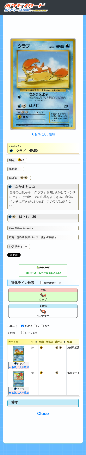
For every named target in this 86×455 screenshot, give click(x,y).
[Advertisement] (43, 25)
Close (43, 413)
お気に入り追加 (43, 134)
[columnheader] (34, 342)
